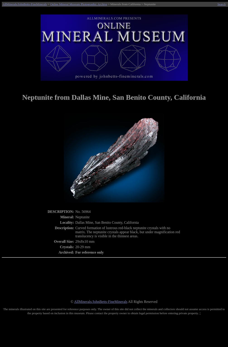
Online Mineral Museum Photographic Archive (78, 4)
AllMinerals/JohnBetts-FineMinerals (24, 4)
